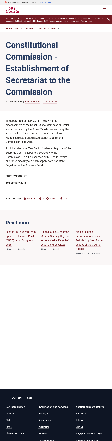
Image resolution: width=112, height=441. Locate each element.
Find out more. (86, 21)
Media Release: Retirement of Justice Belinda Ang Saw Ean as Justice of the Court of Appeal (90, 240)
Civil (8, 420)
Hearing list (44, 413)
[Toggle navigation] (104, 10)
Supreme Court (32, 101)
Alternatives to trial (15, 433)
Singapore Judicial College (89, 433)
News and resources (25, 28)
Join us (79, 420)
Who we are (81, 413)
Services (42, 433)
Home (9, 28)
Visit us (79, 426)
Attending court (46, 420)
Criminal (10, 413)
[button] (46, 2)
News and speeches (47, 28)
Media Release (50, 101)
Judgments (43, 426)
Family (9, 426)
